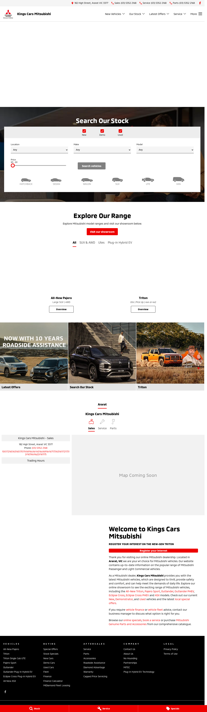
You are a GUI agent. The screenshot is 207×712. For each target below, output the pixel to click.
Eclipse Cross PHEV (137, 595)
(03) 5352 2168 (39, 447)
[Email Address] (35, 453)
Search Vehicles (91, 165)
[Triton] (143, 283)
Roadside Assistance (94, 662)
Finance (47, 676)
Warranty (88, 671)
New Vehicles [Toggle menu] (115, 13)
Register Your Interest (153, 550)
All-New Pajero (11, 649)
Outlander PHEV (184, 591)
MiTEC (127, 667)
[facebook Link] (200, 3)
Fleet (46, 671)
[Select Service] (102, 425)
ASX (157, 595)
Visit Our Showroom (102, 231)
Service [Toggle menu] (180, 13)
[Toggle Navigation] (196, 13)
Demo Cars (49, 662)
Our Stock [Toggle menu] (137, 13)
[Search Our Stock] (102, 356)
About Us (128, 653)
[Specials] (172, 708)
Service (87, 649)
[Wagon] (87, 180)
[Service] (103, 708)
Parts (86, 653)
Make (102, 148)
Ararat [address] (102, 404)
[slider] (13, 165)
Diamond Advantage (94, 667)
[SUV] (117, 180)
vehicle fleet (155, 609)
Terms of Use (171, 653)
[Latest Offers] (34, 356)
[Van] (178, 180)
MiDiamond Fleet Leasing (56, 685)
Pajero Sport (152, 591)
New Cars (48, 658)
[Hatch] (26, 180)
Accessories (89, 658)
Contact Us (129, 649)
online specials (132, 620)
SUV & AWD (87, 242)
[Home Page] (8, 14)
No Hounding (130, 658)
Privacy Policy (171, 649)
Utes (101, 242)
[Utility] (148, 180)
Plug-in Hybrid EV (120, 242)
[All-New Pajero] (61, 283)
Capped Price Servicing (95, 676)
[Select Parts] (113, 425)
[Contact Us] (89, 3)
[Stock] (34, 708)
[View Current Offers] (102, 85)
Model (165, 148)
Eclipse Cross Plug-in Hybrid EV (19, 676)
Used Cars (48, 667)
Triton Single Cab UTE (14, 658)
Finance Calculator (53, 681)
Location (39, 148)
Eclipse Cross (117, 595)
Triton (6, 653)
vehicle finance (135, 609)
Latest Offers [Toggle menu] (159, 13)
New (111, 599)
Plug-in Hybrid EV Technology (139, 671)
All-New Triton (135, 591)
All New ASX (9, 681)
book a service (151, 620)
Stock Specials (50, 653)
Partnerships (130, 662)
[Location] (91, 425)
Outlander (167, 591)
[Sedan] (56, 180)
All (74, 242)
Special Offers (50, 649)
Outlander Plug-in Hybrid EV (17, 671)
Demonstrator (124, 599)
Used (142, 599)
